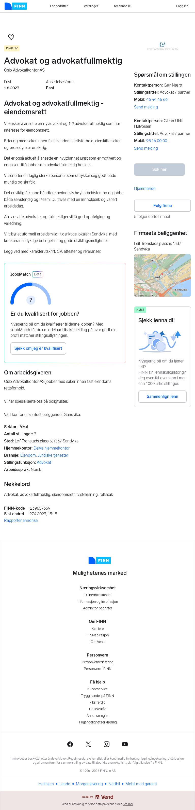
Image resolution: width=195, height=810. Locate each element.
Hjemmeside (144, 188)
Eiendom (28, 455)
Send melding (146, 107)
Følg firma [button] (162, 205)
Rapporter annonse (21, 520)
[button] (11, 37)
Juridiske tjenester (53, 455)
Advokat (44, 462)
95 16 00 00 (156, 140)
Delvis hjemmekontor (52, 448)
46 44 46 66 (157, 99)
